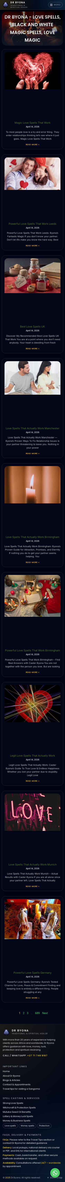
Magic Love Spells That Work (32, 122)
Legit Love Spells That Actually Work (32, 755)
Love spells (10, 1125)
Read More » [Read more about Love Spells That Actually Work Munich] (32, 886)
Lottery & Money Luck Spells (18, 1116)
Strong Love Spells (13, 1103)
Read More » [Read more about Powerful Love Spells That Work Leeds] (32, 245)
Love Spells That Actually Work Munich (32, 864)
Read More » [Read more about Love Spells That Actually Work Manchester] (32, 453)
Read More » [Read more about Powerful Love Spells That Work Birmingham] (32, 672)
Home (6, 1071)
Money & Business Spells (16, 1120)
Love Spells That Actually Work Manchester (32, 428)
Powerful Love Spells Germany (32, 972)
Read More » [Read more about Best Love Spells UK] (32, 348)
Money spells (27, 1125)
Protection (44, 1125)
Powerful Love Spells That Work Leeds (32, 223)
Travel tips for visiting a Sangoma (21, 1088)
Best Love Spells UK (32, 326)
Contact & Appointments (17, 1084)
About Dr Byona (11, 1075)
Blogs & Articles (11, 1080)
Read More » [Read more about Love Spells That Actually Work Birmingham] (32, 562)
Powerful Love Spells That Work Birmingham (32, 650)
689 (37, 1013)
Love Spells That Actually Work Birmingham (32, 537)
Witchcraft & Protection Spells (19, 1107)
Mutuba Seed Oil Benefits (17, 1111)
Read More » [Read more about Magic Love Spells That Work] (32, 144)
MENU (55, 4)
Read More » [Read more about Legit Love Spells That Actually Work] (32, 780)
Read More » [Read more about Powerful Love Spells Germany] (32, 997)
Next (45, 1013)
